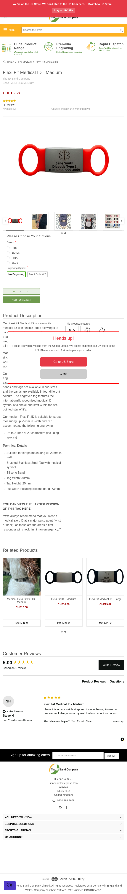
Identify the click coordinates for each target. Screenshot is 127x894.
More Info (22, 623)
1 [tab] (62, 233)
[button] (63, 103)
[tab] (94, 682)
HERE (26, 508)
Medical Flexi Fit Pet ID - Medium (22, 601)
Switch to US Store (100, 4)
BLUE (15, 262)
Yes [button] (73, 721)
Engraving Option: (17, 267)
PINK (15, 257)
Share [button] (88, 721)
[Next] (121, 221)
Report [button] (80, 721)
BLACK (16, 252)
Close (63, 373)
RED (14, 247)
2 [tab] (65, 233)
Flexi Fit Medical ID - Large (105, 599)
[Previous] (5, 221)
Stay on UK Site (63, 10)
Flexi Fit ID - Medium (63, 599)
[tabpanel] (15, 221)
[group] (22, 662)
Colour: (11, 242)
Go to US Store (63, 361)
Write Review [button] (111, 664)
